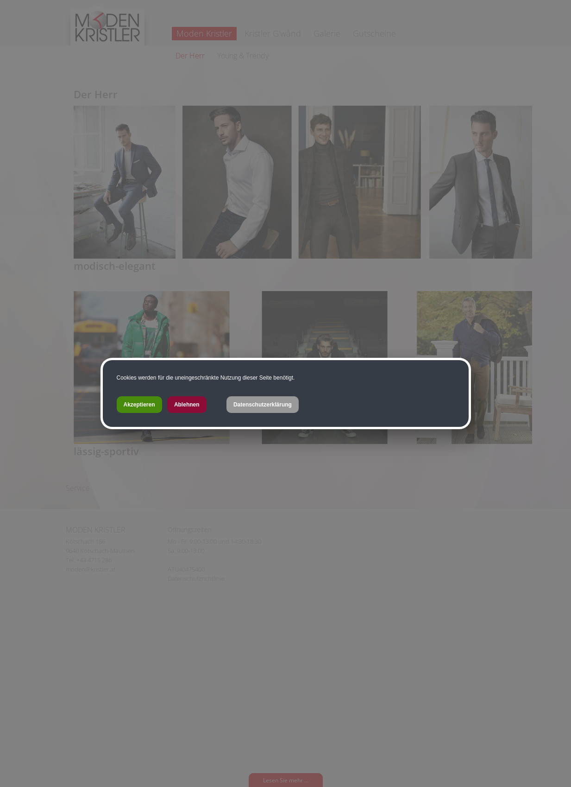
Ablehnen (187, 404)
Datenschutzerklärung (262, 404)
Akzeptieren (139, 404)
